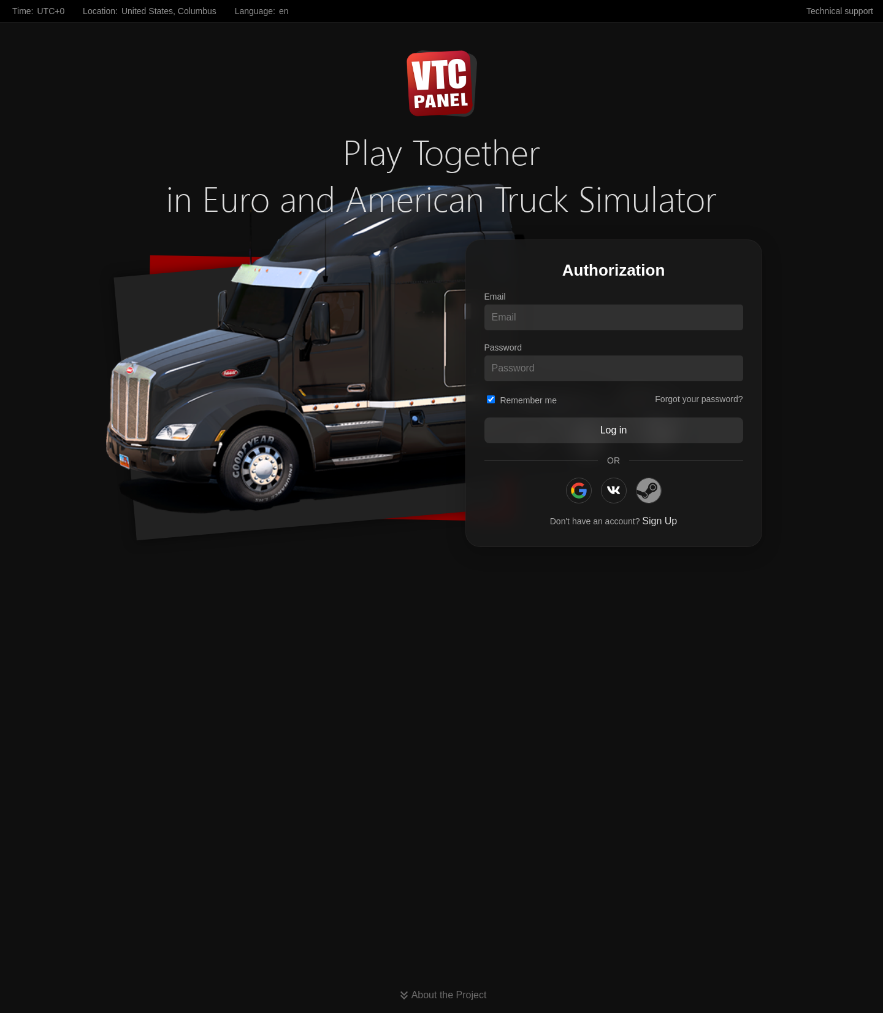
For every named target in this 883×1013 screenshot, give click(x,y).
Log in (613, 430)
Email (495, 296)
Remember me (522, 400)
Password (503, 347)
